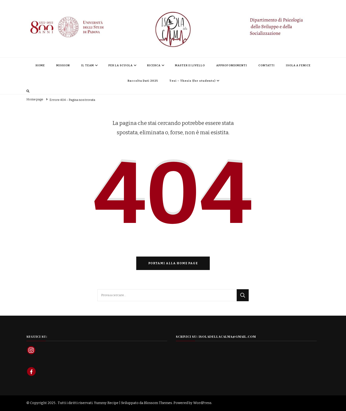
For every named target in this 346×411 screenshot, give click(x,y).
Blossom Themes (158, 403)
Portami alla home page (173, 263)
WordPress (202, 403)
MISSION (63, 65)
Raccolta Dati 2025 (143, 80)
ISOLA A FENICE (298, 65)
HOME (40, 65)
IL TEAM (87, 65)
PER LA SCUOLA (120, 65)
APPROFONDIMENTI (231, 65)
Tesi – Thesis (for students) (192, 80)
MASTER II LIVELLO (190, 65)
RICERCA (154, 65)
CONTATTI (266, 65)
